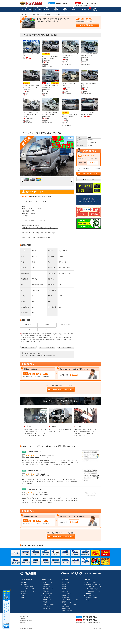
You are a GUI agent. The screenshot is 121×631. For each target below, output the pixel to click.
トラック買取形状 (66, 593)
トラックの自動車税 (91, 582)
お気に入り (86, 9)
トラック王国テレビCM (27, 589)
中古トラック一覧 (47, 582)
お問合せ (23, 595)
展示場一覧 (24, 584)
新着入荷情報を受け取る (88, 25)
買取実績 (64, 589)
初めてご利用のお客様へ (27, 586)
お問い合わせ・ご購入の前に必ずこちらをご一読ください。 (40, 228)
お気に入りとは (90, 595)
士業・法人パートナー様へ (28, 591)
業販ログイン (96, 10)
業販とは (88, 599)
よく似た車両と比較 (47, 347)
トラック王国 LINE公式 (92, 589)
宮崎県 (43, 474)
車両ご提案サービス (48, 589)
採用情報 (23, 593)
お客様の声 (88, 593)
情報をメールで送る (29, 347)
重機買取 (64, 584)
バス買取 (64, 586)
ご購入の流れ (46, 597)
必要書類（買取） (66, 608)
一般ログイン (96, 8)
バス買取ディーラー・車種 (69, 604)
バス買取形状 (65, 597)
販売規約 (45, 602)
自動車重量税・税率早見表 (93, 584)
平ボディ (34, 262)
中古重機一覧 (46, 584)
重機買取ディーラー (67, 602)
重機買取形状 (65, 595)
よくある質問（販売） (48, 604)
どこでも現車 (46, 595)
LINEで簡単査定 (66, 606)
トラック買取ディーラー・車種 (70, 599)
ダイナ (32, 457)
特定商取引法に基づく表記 (26, 620)
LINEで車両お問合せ (48, 593)
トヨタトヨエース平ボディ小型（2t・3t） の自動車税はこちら (40, 355)
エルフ (32, 494)
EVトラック (47, 8)
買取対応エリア (66, 591)
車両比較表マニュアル (91, 597)
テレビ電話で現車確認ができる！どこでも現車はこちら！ (39, 233)
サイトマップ (23, 622)
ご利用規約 (22, 618)
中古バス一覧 (46, 586)
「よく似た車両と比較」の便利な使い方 (34, 353)
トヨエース (35, 256)
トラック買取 (65, 582)
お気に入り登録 (88, 179)
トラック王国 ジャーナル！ (93, 591)
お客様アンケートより (34, 451)
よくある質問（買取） (68, 610)
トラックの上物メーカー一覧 (93, 586)
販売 (24, 451)
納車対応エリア (47, 591)
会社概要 (23, 582)
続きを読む (67, 464)
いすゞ (27, 494)
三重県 (45, 493)
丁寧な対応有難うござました (36, 489)
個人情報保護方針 (24, 616)
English (23, 597)
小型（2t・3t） (63, 262)
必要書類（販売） (47, 599)
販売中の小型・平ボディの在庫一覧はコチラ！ (36, 237)
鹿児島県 (54, 455)
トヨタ (34, 251)
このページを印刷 (65, 347)
